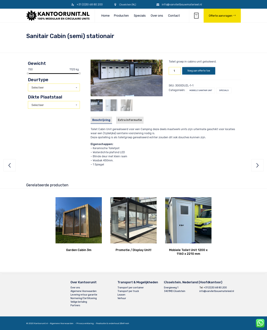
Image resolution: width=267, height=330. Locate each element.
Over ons (157, 15)
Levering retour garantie (83, 294)
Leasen (121, 294)
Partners (75, 305)
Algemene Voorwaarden (83, 291)
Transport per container (130, 287)
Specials (140, 15)
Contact (174, 15)
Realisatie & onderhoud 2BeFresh (112, 323)
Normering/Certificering (83, 298)
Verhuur (121, 298)
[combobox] (54, 87)
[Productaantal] (175, 71)
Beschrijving (101, 120)
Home (105, 15)
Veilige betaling (78, 301)
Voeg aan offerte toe (198, 70)
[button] (222, 16)
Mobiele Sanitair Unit (201, 90)
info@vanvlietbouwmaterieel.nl (182, 4)
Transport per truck (128, 291)
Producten (121, 15)
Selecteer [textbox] (38, 87)
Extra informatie (130, 120)
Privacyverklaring (85, 323)
